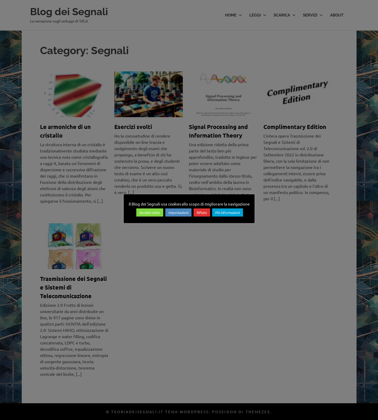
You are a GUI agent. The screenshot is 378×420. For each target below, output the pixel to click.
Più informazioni (227, 212)
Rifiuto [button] (202, 212)
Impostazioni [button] (178, 212)
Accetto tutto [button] (149, 212)
